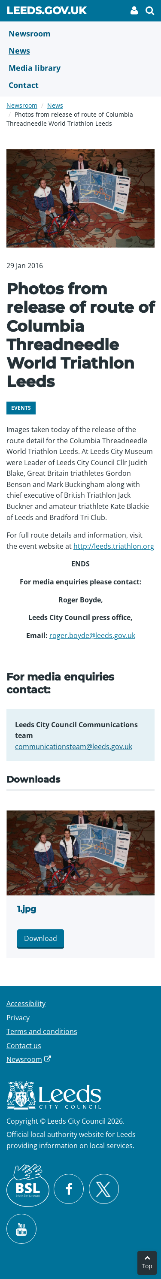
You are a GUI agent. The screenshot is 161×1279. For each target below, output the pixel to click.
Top (147, 1266)
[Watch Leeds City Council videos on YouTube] (21, 1229)
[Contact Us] (80, 85)
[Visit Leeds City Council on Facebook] (69, 1189)
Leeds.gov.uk (46, 12)
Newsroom (21, 105)
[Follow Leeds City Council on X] (103, 1189)
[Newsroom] (80, 33)
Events (21, 407)
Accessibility (26, 1003)
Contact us (23, 1045)
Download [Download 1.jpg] (40, 938)
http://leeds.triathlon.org (113, 546)
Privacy (18, 1017)
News (55, 105)
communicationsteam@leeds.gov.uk (73, 746)
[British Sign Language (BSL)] (27, 1185)
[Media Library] (80, 67)
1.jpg (26, 909)
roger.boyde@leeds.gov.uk (92, 635)
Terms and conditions (41, 1031)
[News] (80, 50)
